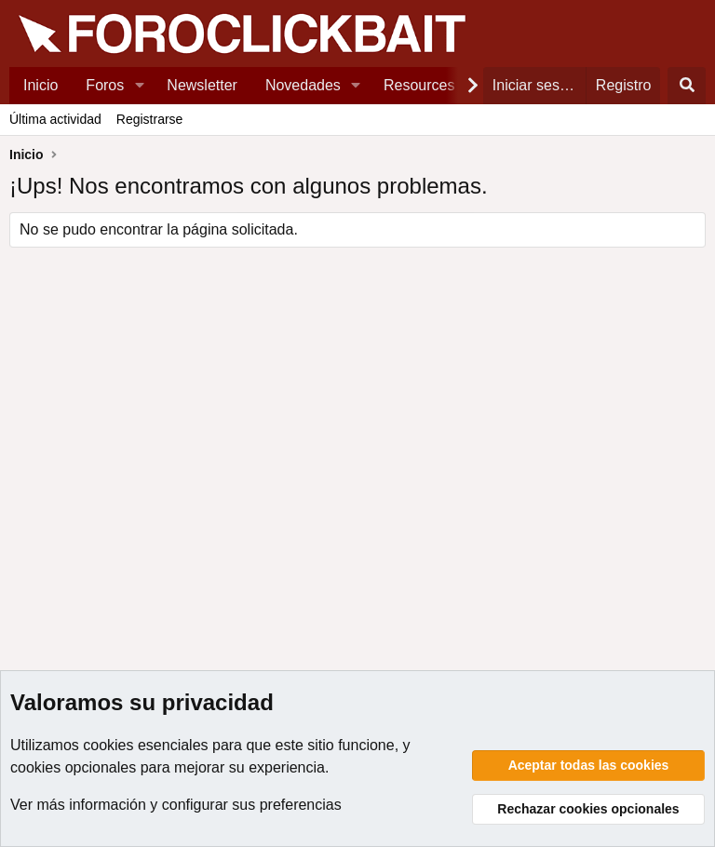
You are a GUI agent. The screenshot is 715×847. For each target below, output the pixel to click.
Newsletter (202, 85)
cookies (108, 745)
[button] (139, 85)
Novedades (303, 85)
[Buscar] (687, 85)
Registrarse (149, 119)
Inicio (40, 85)
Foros (105, 85)
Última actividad (55, 119)
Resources (419, 85)
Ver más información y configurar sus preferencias (176, 805)
